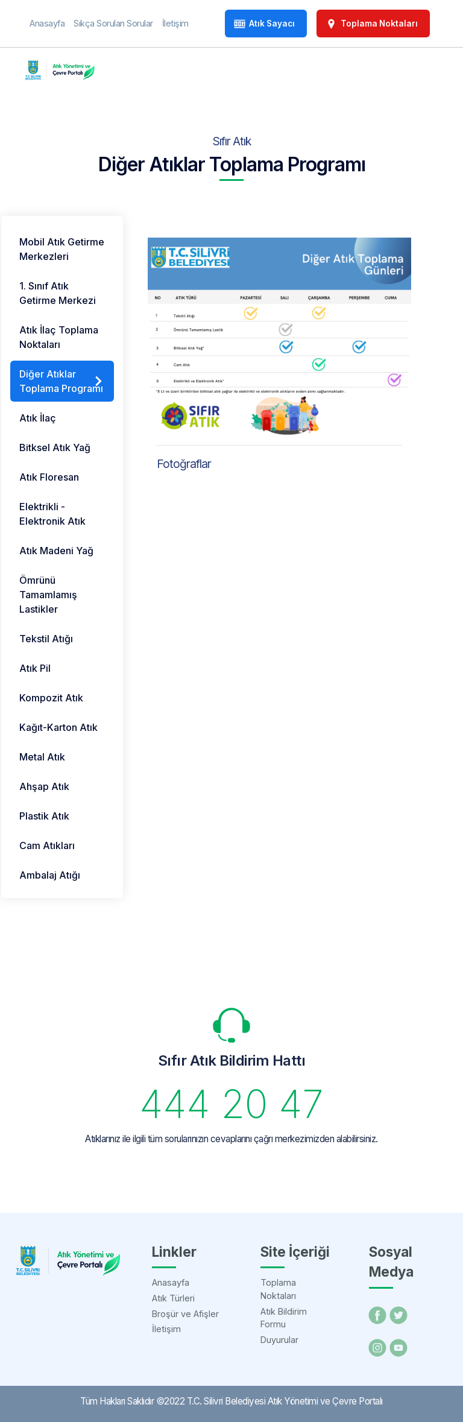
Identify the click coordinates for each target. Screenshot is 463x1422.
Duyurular (279, 1340)
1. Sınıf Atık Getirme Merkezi (57, 293)
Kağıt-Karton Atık (58, 727)
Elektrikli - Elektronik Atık (52, 514)
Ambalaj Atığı (49, 875)
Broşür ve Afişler (185, 1314)
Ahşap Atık (44, 786)
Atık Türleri (173, 1298)
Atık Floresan (49, 477)
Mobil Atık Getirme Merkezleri (61, 249)
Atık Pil (35, 668)
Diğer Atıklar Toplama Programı (61, 381)
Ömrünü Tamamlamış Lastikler (48, 594)
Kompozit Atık (51, 698)
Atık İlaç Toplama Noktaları (58, 337)
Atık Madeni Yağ (56, 551)
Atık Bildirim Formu (283, 1318)
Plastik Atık (44, 816)
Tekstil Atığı (46, 639)
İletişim (166, 1329)
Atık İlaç (37, 418)
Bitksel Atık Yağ (54, 447)
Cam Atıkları (47, 845)
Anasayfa (170, 1282)
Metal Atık (42, 757)
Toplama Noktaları (278, 1289)
